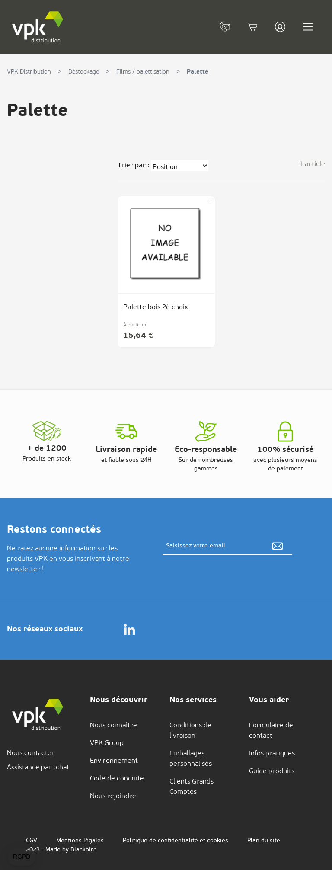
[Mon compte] (280, 27)
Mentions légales (80, 841)
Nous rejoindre (113, 796)
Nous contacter (30, 753)
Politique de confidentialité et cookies (175, 841)
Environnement (114, 761)
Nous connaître (113, 725)
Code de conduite (117, 778)
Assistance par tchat (38, 767)
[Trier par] (179, 165)
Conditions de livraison (190, 730)
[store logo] (38, 27)
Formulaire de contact (271, 730)
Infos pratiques (272, 753)
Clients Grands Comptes (191, 787)
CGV (31, 841)
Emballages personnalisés (190, 759)
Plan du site (263, 841)
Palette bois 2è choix (155, 307)
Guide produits (271, 771)
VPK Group (107, 743)
